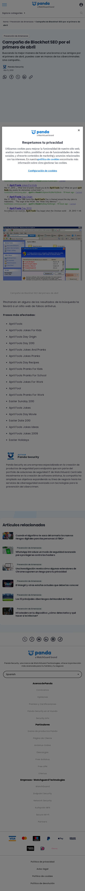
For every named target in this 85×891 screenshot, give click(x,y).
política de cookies (49, 159)
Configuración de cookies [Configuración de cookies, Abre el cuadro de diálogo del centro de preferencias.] (42, 170)
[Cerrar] (79, 130)
